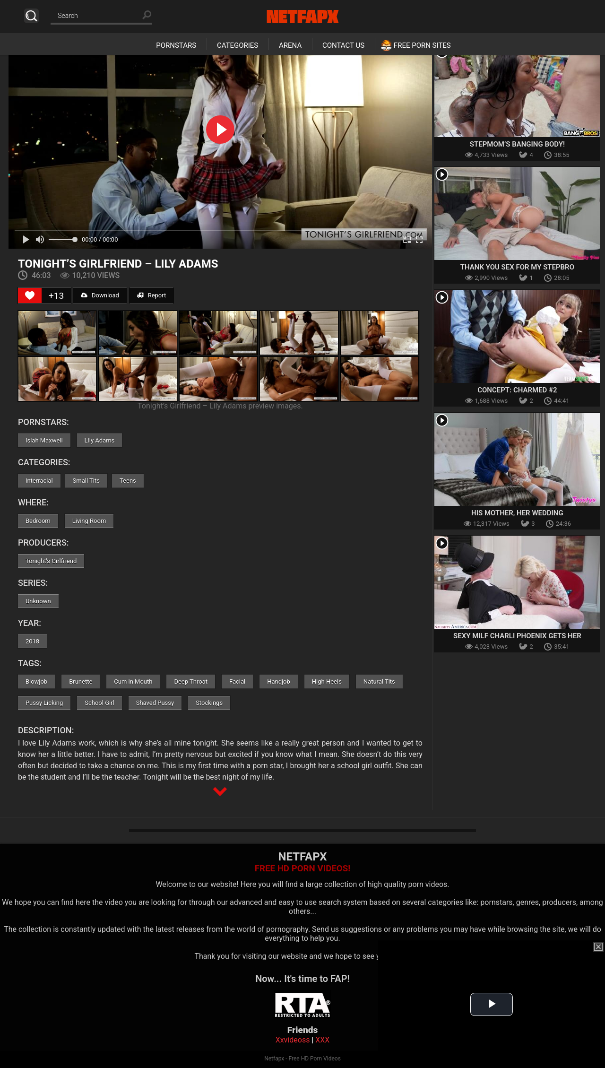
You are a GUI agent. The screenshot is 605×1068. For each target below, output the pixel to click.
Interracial (39, 480)
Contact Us (343, 45)
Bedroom (38, 520)
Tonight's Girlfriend (51, 560)
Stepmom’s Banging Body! (517, 144)
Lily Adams (100, 440)
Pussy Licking (44, 702)
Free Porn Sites (422, 45)
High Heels (327, 681)
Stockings (209, 702)
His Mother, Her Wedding (517, 513)
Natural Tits (379, 681)
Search (31, 16)
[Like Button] (30, 295)
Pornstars (176, 45)
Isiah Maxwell (44, 440)
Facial (237, 681)
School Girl (99, 702)
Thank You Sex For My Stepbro (517, 267)
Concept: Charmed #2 (517, 390)
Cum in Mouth (133, 681)
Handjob (278, 681)
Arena (290, 45)
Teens (128, 480)
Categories (237, 45)
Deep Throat (190, 681)
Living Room (89, 520)
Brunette (80, 681)
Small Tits (86, 480)
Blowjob (36, 681)
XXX (322, 1039)
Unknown (38, 601)
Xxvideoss (293, 1039)
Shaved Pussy (155, 702)
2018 (32, 641)
